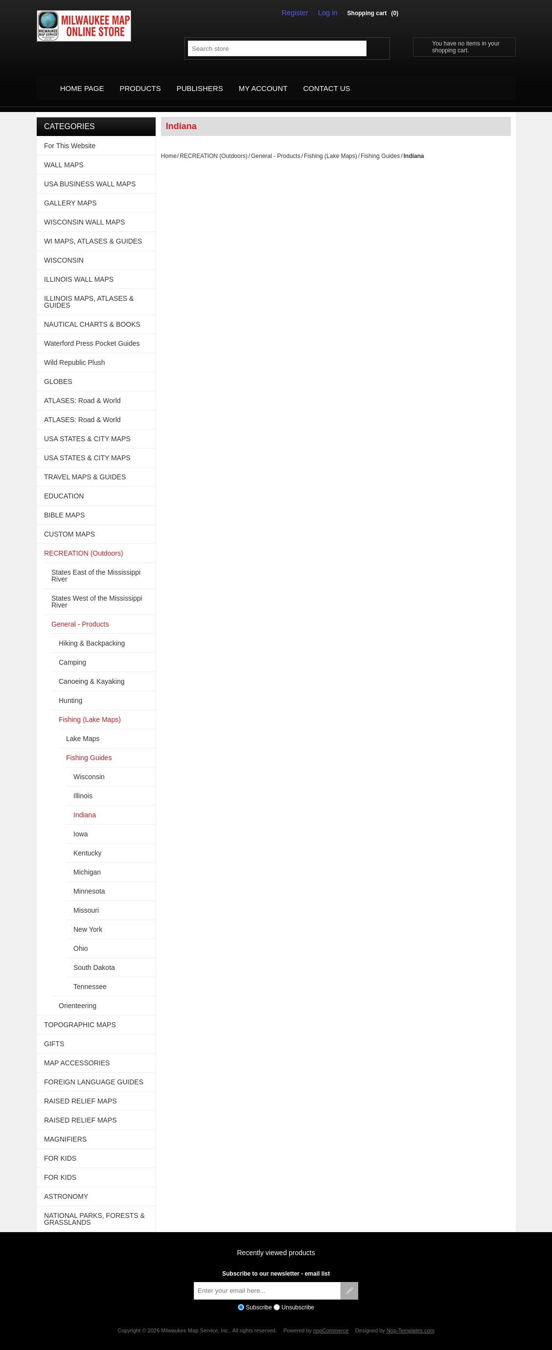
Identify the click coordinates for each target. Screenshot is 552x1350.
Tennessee (90, 976)
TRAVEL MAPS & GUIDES (85, 467)
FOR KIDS (60, 1148)
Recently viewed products (276, 1242)
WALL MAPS (64, 154)
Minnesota (89, 881)
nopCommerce (330, 1321)
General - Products (275, 145)
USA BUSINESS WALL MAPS (90, 174)
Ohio (80, 938)
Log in (329, 12)
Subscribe (259, 1297)
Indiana (84, 805)
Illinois (82, 785)
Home (169, 145)
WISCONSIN (64, 250)
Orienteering (77, 995)
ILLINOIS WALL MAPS (79, 269)
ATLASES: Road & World (82, 390)
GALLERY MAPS (70, 193)
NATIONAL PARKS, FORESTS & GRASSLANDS (94, 1208)
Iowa (80, 824)
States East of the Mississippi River (95, 565)
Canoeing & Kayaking (92, 671)
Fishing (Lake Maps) (330, 145)
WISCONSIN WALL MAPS (84, 212)
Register (298, 12)
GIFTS (54, 1033)
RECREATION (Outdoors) (213, 145)
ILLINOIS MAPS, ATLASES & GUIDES (89, 291)
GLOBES (58, 371)
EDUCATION (64, 486)
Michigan (87, 862)
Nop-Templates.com (411, 1321)
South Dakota (94, 957)
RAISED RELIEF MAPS (80, 1091)
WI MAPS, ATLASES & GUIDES (93, 231)
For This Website (69, 135)
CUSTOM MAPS (69, 524)
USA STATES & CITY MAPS (87, 428)
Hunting (70, 690)
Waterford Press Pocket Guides (92, 333)
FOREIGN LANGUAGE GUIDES (93, 1072)
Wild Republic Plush (74, 352)
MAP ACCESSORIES (77, 1053)
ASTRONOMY (66, 1186)
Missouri (86, 900)
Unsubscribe (297, 1297)
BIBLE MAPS (64, 505)
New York (87, 919)
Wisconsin (89, 766)
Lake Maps (82, 728)
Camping (72, 652)
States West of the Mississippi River (96, 591)
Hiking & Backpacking (92, 633)
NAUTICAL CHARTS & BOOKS (92, 314)
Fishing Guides (380, 145)
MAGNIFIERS (65, 1129)
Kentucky (87, 843)
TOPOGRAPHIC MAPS (80, 1014)
